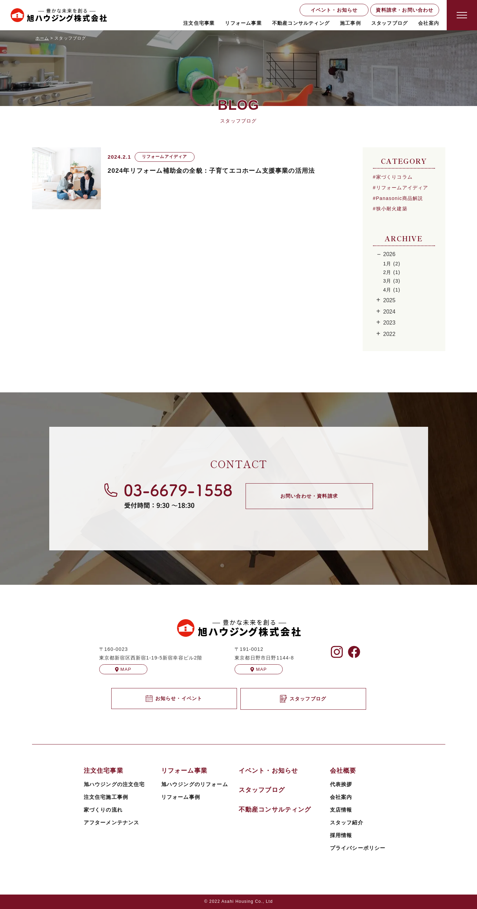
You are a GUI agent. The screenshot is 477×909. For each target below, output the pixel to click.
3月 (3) (392, 281)
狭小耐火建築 (391, 208)
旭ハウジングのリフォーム (194, 784)
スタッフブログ (389, 23)
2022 (389, 334)
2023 (389, 323)
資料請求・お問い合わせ (404, 10)
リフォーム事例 (180, 797)
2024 (389, 312)
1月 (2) (392, 263)
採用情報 (341, 835)
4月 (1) (392, 290)
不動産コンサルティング (301, 23)
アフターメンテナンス (111, 822)
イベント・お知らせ (334, 10)
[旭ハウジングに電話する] (168, 495)
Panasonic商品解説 (399, 198)
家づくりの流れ (103, 810)
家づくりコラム (394, 177)
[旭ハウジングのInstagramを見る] (337, 652)
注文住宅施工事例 (106, 797)
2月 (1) (392, 272)
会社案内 (341, 797)
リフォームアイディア (402, 187)
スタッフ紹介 (346, 822)
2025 (389, 300)
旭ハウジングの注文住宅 (114, 784)
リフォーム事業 (243, 23)
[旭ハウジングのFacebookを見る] (354, 652)
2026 (389, 254)
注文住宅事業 (199, 23)
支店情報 (341, 810)
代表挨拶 (341, 784)
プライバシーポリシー (358, 848)
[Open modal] (462, 15)
